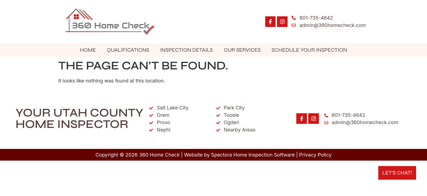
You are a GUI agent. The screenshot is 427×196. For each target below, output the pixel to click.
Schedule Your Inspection (309, 50)
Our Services (242, 50)
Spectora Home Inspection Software (253, 155)
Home (88, 50)
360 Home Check (159, 155)
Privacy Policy (315, 155)
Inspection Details (186, 50)
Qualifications (128, 50)
